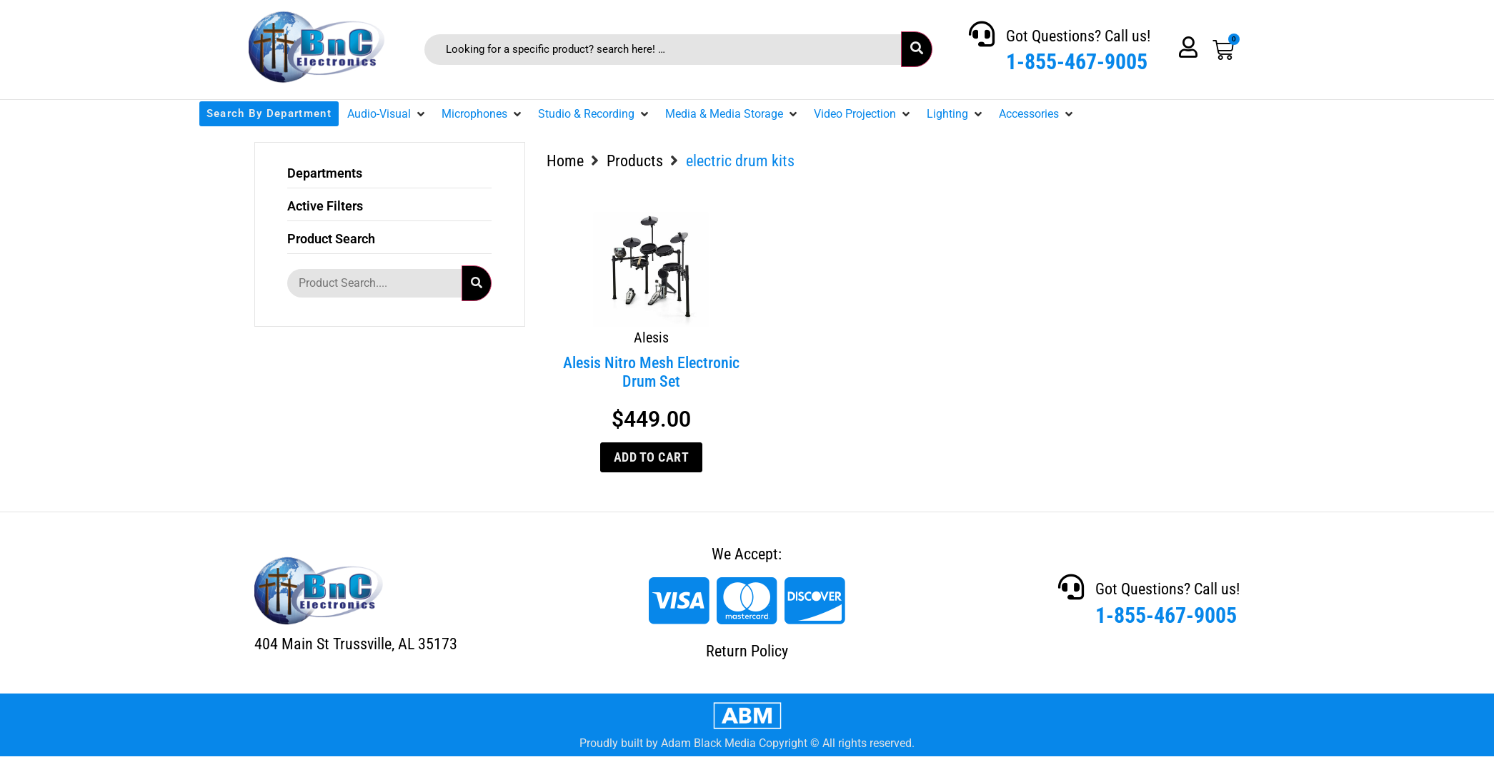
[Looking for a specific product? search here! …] (662, 49)
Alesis (651, 337)
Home (565, 161)
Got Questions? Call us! (1078, 36)
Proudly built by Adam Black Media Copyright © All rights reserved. (747, 743)
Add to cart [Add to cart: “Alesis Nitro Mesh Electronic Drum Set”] (651, 457)
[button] (387, 114)
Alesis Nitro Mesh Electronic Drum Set (651, 372)
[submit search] (916, 49)
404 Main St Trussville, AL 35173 (355, 644)
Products (635, 161)
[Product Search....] (374, 283)
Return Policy (747, 651)
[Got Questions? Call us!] (982, 34)
